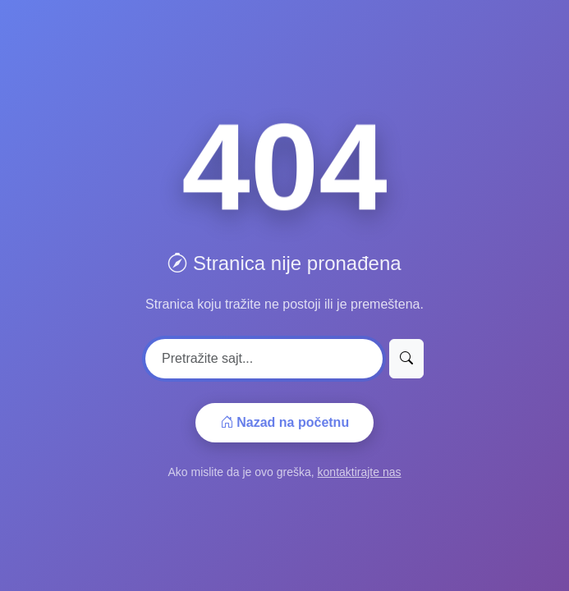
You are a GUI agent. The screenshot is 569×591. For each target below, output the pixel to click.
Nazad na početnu (284, 422)
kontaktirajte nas (360, 472)
